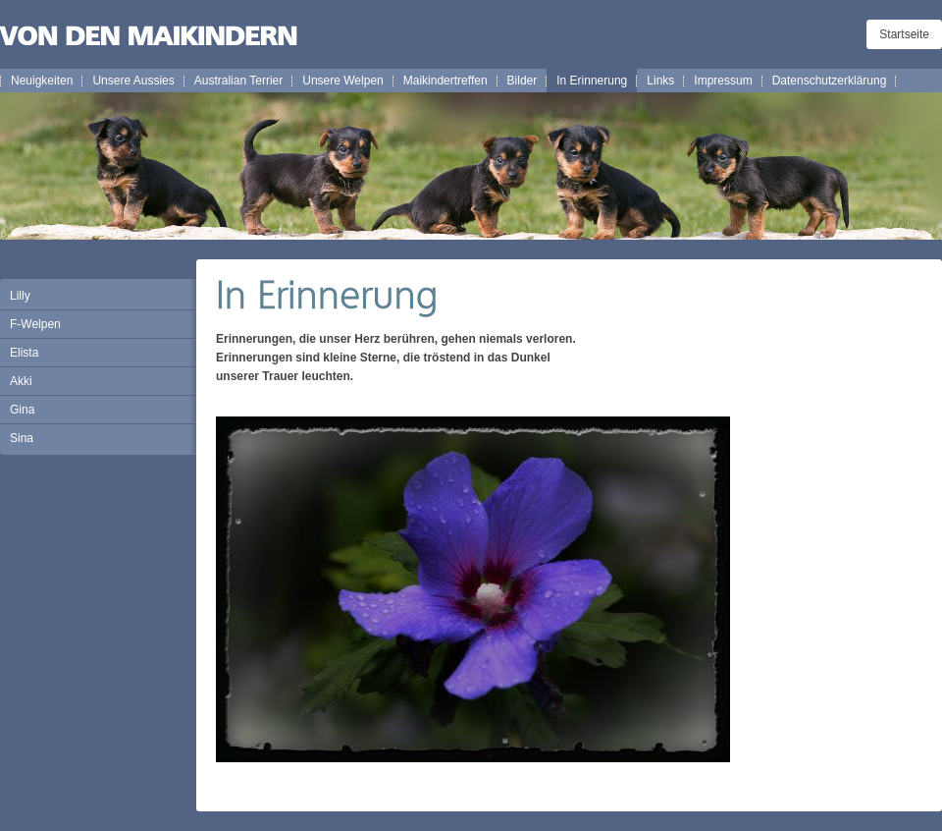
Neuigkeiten (42, 80)
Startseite (904, 34)
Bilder (522, 80)
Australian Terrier (238, 80)
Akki (21, 381)
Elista (24, 353)
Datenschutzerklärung (829, 80)
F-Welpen (35, 324)
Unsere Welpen (343, 80)
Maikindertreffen (445, 80)
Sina (21, 438)
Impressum (723, 80)
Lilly (20, 296)
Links (660, 80)
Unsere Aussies (133, 80)
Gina (22, 409)
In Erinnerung (591, 80)
